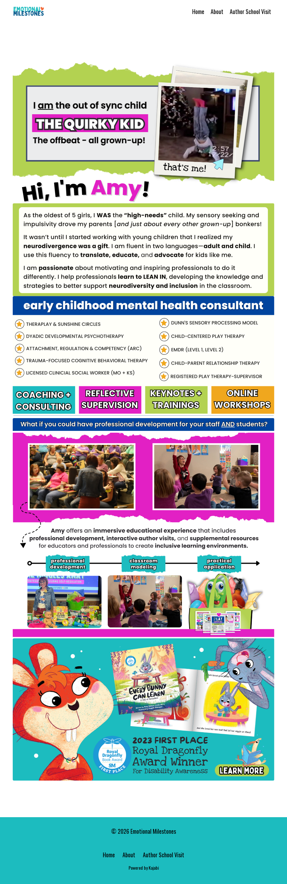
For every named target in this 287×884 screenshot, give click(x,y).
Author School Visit (250, 11)
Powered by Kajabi (144, 867)
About (217, 11)
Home (198, 11)
